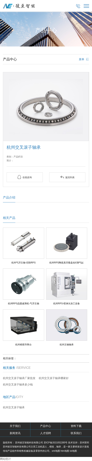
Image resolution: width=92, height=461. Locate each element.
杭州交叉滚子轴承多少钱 (18, 384)
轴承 (58, 446)
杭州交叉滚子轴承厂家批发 (19, 378)
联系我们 (76, 433)
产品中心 (45, 425)
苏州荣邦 (84, 442)
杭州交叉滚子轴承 (14, 407)
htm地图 (65, 451)
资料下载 (76, 425)
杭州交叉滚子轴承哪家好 (54, 378)
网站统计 (5, 458)
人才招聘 (45, 433)
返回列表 (67, 177)
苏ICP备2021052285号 (56, 442)
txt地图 (73, 451)
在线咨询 (24, 177)
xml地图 (56, 451)
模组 (51, 446)
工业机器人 (41, 446)
